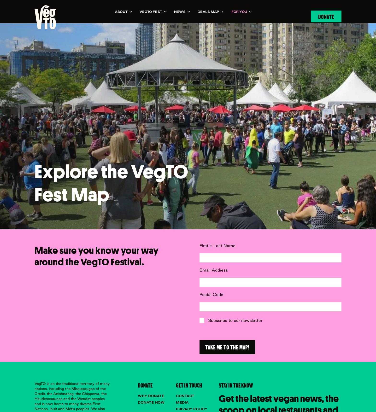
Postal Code (211, 295)
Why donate (151, 396)
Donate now (151, 402)
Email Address (214, 270)
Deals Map (208, 12)
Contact (185, 396)
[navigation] (45, 17)
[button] (123, 12)
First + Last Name (217, 246)
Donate (326, 16)
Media (182, 402)
